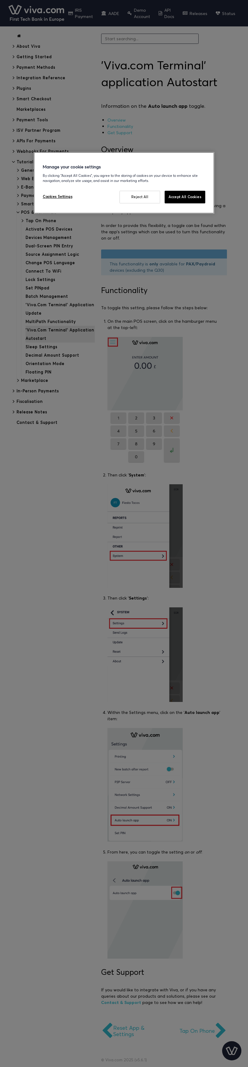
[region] (124, 182)
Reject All (139, 197)
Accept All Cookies (185, 197)
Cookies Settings (57, 196)
